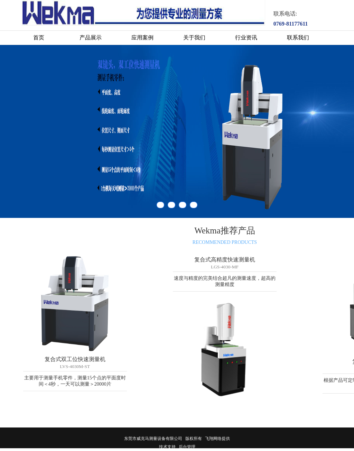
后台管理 (187, 446)
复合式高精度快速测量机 (224, 260)
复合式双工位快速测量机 (75, 359)
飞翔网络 (213, 438)
